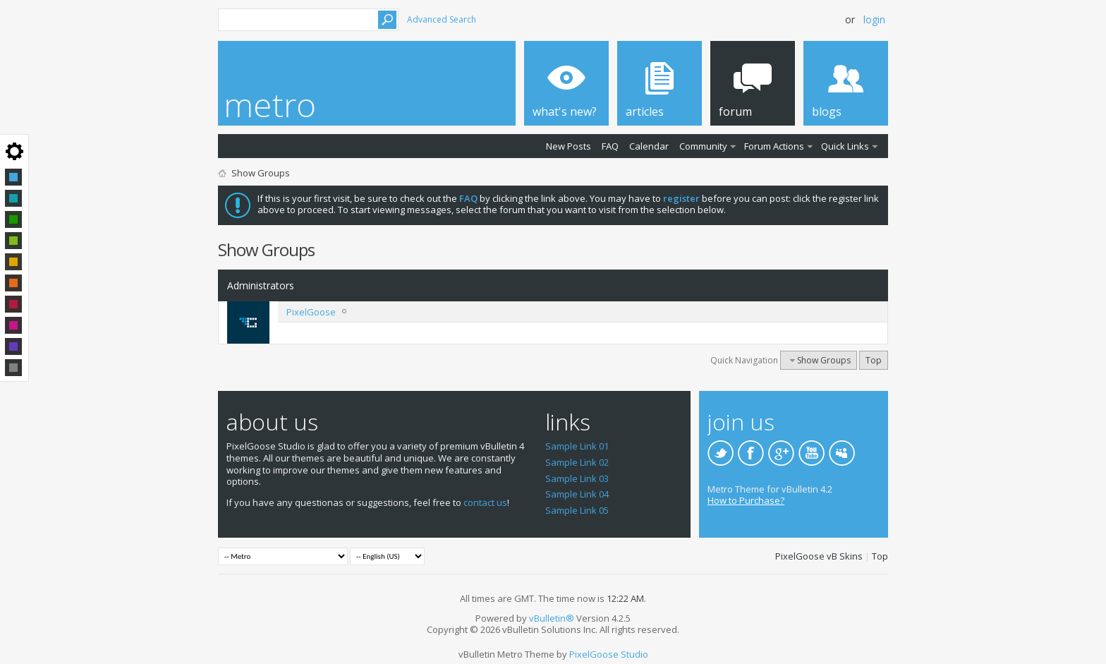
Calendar (649, 146)
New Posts (568, 146)
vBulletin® (551, 618)
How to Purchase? (745, 500)
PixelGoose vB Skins (819, 556)
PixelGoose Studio (608, 654)
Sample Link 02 (577, 462)
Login (874, 19)
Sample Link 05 (577, 510)
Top (873, 360)
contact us (485, 502)
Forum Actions (774, 146)
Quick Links (845, 146)
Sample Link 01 (577, 446)
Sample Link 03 (577, 478)
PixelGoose (311, 312)
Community (703, 146)
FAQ (610, 146)
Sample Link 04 (577, 494)
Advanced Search (441, 19)
